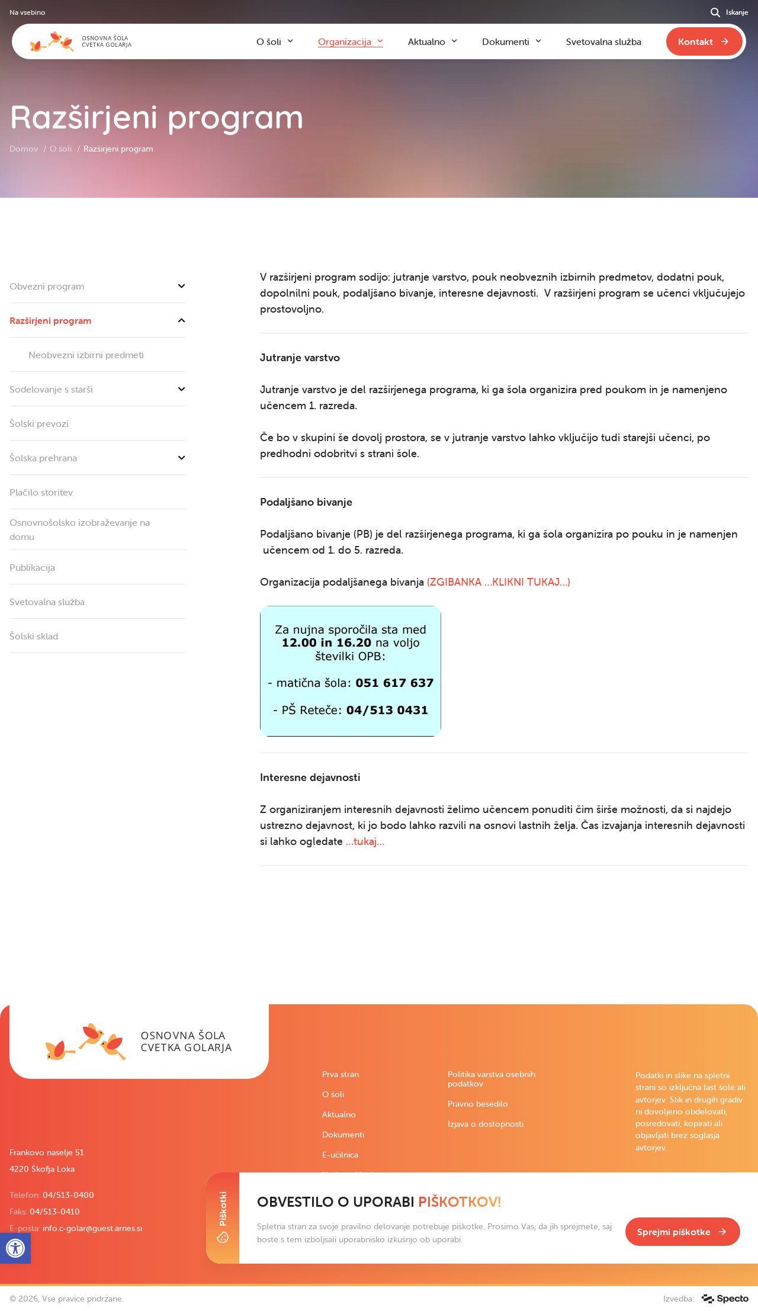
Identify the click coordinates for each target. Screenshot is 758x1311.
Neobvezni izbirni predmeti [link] (86, 355)
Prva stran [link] (340, 1074)
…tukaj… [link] (366, 841)
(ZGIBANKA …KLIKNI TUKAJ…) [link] (498, 582)
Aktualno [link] (339, 1114)
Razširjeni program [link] (97, 320)
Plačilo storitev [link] (41, 492)
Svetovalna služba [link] (47, 602)
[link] (139, 1041)
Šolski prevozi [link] (39, 423)
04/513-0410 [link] (55, 1211)
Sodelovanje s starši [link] (97, 389)
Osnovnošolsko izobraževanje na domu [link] (79, 529)
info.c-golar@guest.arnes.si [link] (92, 1228)
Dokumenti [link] (343, 1134)
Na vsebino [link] (27, 12)
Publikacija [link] (32, 567)
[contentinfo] (379, 601)
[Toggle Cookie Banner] (222, 1218)
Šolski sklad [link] (33, 636)
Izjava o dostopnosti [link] (485, 1124)
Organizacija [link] (344, 41)
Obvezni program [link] (97, 286)
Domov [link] (24, 148)
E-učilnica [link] (340, 1154)
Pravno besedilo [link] (478, 1103)
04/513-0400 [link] (68, 1195)
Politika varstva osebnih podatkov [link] (491, 1079)
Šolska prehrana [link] (97, 458)
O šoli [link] (62, 148)
